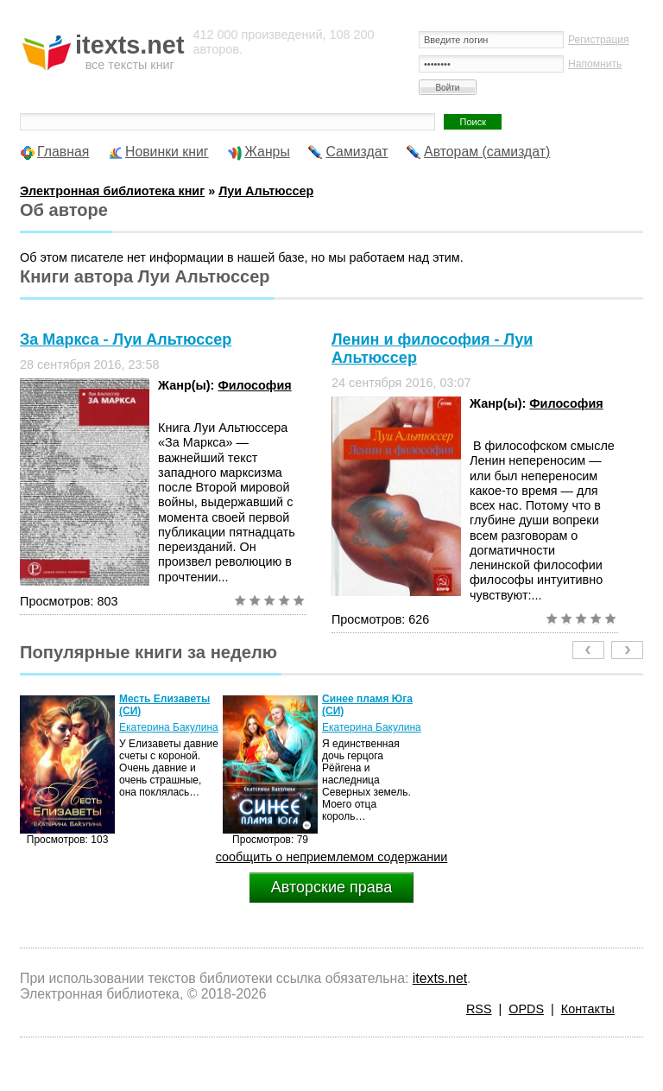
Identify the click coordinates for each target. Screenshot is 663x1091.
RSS (479, 1009)
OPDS (526, 1009)
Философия (254, 385)
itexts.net (440, 978)
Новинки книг (167, 151)
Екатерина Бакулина (168, 727)
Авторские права (331, 887)
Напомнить (595, 64)
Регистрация (598, 40)
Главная (63, 151)
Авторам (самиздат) (487, 151)
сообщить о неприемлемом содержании (332, 857)
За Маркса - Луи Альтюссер (125, 339)
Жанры (267, 151)
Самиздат (356, 151)
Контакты (588, 1009)
